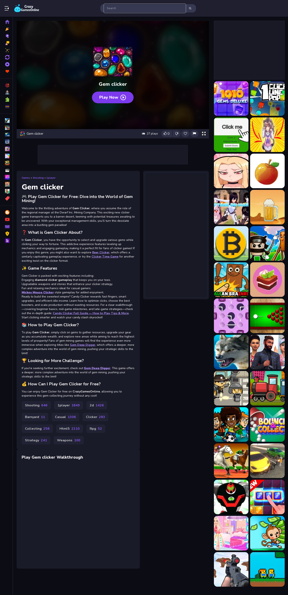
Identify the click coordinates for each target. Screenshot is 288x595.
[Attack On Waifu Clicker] (231, 207)
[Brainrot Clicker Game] (231, 279)
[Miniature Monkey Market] (267, 533)
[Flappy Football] (231, 424)
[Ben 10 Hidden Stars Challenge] (231, 497)
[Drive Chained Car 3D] (267, 460)
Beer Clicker (100, 252)
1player (51, 177)
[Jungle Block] (267, 497)
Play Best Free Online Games (26, 8)
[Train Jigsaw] (267, 388)
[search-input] (145, 8)
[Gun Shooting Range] (231, 569)
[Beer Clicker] (267, 207)
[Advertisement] (113, 154)
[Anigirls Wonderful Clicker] (267, 134)
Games (26, 177)
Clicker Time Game (105, 257)
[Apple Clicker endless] (267, 171)
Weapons (68, 440)
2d (97, 405)
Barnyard (35, 417)
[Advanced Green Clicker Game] (231, 134)
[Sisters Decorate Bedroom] (231, 533)
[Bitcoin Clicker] (231, 243)
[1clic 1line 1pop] (267, 98)
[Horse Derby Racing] (231, 460)
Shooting (38, 177)
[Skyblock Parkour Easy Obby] (267, 569)
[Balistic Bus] (231, 388)
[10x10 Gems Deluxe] (231, 98)
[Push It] (231, 316)
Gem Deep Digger (82, 345)
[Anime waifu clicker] (231, 171)
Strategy (36, 440)
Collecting (37, 428)
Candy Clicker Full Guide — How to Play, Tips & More (91, 313)
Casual (65, 417)
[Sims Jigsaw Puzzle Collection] (267, 352)
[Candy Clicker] (267, 279)
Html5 (70, 428)
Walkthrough (70, 457)
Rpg (96, 428)
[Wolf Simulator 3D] (231, 352)
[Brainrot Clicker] (267, 243)
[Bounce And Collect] (267, 424)
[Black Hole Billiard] (267, 316)
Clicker (95, 417)
